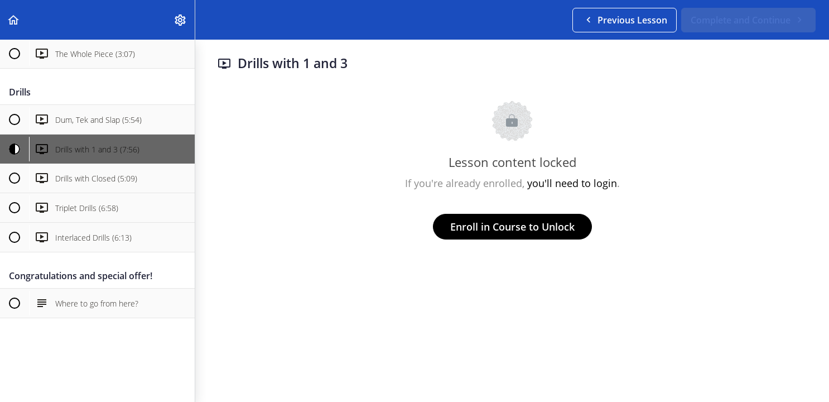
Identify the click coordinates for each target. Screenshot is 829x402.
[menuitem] (181, 20)
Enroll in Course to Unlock (512, 226)
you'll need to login (572, 183)
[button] (14, 20)
